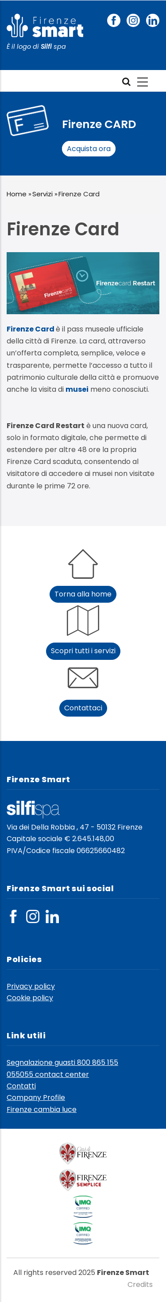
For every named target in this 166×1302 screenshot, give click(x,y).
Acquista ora (89, 149)
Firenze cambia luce (42, 1109)
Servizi (42, 194)
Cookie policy (30, 998)
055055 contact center (48, 1074)
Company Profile (36, 1097)
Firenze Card (30, 329)
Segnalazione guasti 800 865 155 (62, 1062)
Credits (140, 1284)
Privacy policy (31, 986)
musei (77, 389)
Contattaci (83, 708)
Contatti (21, 1086)
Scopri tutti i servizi (83, 651)
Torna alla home (83, 594)
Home (17, 194)
